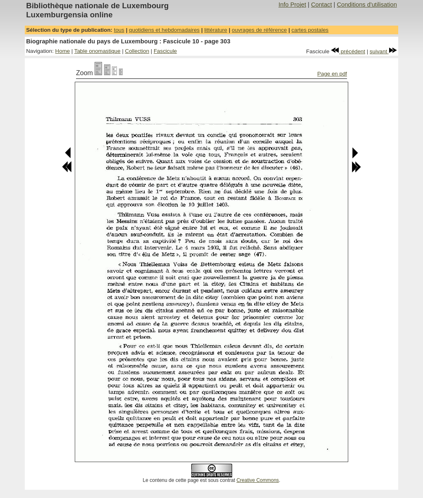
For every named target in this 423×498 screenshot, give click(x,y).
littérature (215, 30)
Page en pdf (332, 74)
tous (119, 30)
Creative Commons (257, 480)
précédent (348, 51)
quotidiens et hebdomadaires (164, 30)
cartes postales (310, 30)
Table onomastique (97, 51)
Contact (321, 4)
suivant (383, 51)
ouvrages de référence (259, 30)
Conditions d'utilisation (367, 4)
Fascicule (165, 51)
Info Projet (292, 4)
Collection (137, 51)
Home (62, 51)
